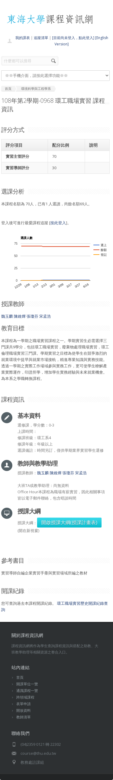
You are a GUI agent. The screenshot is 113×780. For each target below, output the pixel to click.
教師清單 (23, 717)
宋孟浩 (45, 316)
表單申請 (23, 703)
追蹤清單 (41, 37)
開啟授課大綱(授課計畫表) (69, 522)
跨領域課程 (25, 697)
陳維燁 (20, 316)
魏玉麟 (7, 316)
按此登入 (58, 222)
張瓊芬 (32, 316)
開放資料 (23, 710)
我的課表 (22, 37)
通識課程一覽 (27, 690)
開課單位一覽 (27, 684)
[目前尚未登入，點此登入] (73, 37)
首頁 (20, 677)
